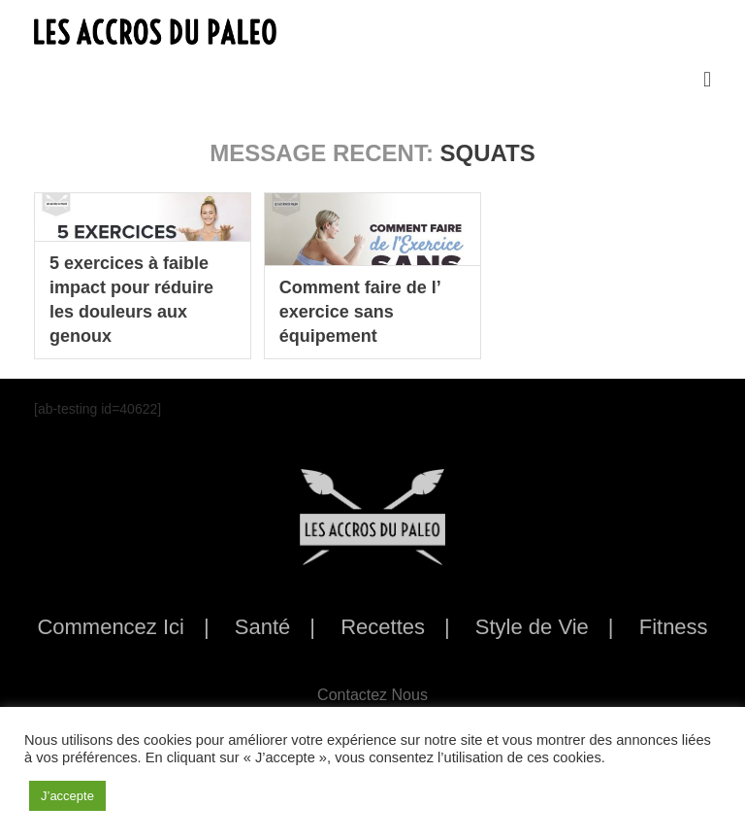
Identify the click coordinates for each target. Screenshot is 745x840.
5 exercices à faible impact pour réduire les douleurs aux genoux (131, 300)
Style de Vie (532, 627)
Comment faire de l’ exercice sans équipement (359, 312)
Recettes (382, 627)
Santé (263, 627)
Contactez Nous (372, 695)
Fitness (673, 627)
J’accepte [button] (67, 796)
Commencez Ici (110, 627)
